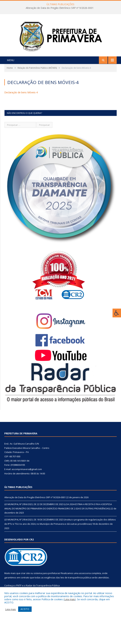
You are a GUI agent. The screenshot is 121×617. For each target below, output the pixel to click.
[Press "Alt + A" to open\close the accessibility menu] (117, 313)
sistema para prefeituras (47, 573)
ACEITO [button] (25, 609)
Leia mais (69, 599)
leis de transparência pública (75, 577)
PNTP (19, 585)
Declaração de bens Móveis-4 (21, 92)
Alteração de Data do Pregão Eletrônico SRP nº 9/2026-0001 (60, 7)
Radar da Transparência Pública (43, 585)
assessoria (85, 573)
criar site (25, 573)
